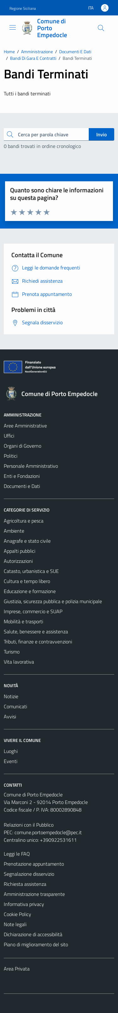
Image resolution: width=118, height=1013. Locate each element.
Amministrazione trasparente (34, 894)
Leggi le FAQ (17, 853)
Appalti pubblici (19, 551)
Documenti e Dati (22, 486)
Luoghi (11, 751)
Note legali (15, 924)
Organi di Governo (22, 446)
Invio (101, 134)
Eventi (10, 761)
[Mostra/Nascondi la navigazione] (12, 27)
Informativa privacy (24, 904)
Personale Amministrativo (31, 466)
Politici (10, 456)
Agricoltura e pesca (23, 520)
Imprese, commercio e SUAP (33, 611)
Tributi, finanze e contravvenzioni (38, 641)
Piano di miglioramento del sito (36, 944)
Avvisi (10, 716)
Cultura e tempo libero (27, 581)
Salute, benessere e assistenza (36, 631)
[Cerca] (101, 28)
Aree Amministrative (25, 425)
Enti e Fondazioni (22, 476)
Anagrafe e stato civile (27, 541)
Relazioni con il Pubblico (28, 825)
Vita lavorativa (19, 661)
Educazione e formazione (30, 591)
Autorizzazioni (18, 561)
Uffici (9, 435)
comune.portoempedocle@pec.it (48, 832)
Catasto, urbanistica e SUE (31, 571)
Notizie (11, 696)
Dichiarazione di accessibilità (33, 934)
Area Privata (17, 968)
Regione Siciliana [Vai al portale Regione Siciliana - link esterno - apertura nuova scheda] (22, 8)
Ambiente (14, 531)
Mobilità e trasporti (23, 621)
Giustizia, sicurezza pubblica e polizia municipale (53, 601)
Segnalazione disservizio (29, 874)
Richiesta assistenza (25, 884)
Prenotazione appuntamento (34, 864)
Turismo (12, 651)
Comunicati (15, 706)
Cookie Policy (17, 914)
